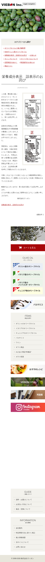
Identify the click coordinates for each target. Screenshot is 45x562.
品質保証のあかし (11, 62)
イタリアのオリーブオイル (25, 328)
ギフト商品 (20, 347)
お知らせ (33, 55)
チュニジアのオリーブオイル (26, 333)
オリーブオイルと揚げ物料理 (15, 48)
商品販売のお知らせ (27, 62)
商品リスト (9, 66)
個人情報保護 (20, 537)
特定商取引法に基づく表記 (25, 533)
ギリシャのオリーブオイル (25, 324)
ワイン (18, 342)
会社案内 (19, 528)
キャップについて (11, 59)
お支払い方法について (24, 504)
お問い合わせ (20, 547)
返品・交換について (23, 509)
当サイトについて (22, 542)
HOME (18, 23)
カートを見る (29, 248)
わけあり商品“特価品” (23, 352)
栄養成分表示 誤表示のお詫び (16, 55)
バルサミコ (20, 338)
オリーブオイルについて (29, 59)
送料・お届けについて (24, 500)
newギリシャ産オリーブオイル (16, 52)
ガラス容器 (20, 357)
